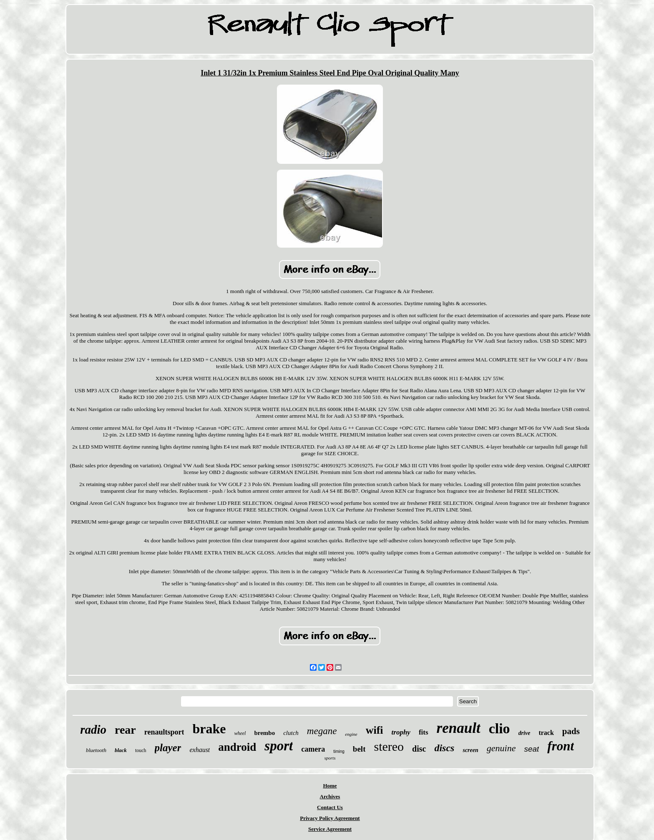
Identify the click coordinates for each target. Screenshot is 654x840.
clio (499, 728)
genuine (501, 748)
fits (423, 732)
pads (571, 731)
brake (209, 728)
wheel (240, 733)
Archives (330, 796)
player (168, 747)
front (560, 746)
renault (458, 728)
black (121, 750)
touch (140, 750)
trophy (401, 732)
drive (524, 733)
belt (359, 749)
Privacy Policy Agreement (330, 818)
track (545, 732)
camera (313, 749)
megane (322, 731)
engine (351, 734)
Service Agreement (330, 829)
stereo (389, 746)
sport (278, 745)
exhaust (199, 749)
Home (330, 785)
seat (531, 749)
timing (339, 751)
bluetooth (96, 750)
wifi (374, 730)
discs (444, 747)
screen (470, 750)
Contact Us (330, 807)
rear (125, 729)
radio (93, 729)
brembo (264, 733)
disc (419, 748)
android (237, 747)
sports (330, 757)
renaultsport (164, 732)
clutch (291, 733)
